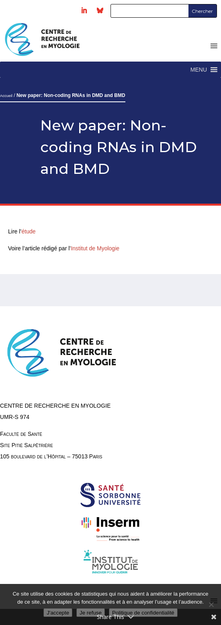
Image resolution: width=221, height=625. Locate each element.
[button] (198, 70)
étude (29, 231)
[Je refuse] (211, 604)
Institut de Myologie (95, 248)
